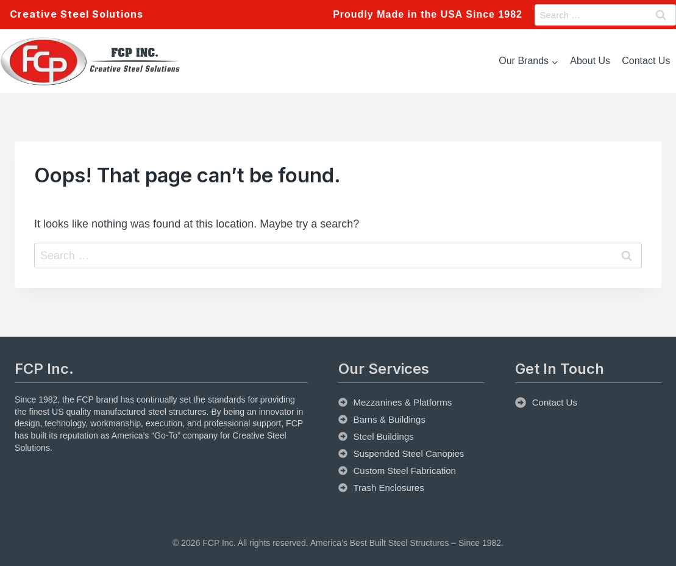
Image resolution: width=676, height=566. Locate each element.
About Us (590, 61)
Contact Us (646, 61)
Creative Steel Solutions (76, 14)
